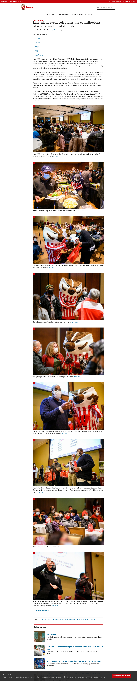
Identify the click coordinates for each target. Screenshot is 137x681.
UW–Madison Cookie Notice (96, 677)
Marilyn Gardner (54, 30)
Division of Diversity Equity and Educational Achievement (57, 619)
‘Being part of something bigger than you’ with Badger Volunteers (74, 661)
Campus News (64, 14)
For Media (88, 14)
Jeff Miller (56, 156)
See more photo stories (40, 611)
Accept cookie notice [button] (121, 676)
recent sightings (90, 619)
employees (80, 619)
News (30, 7)
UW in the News (77, 14)
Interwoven (51, 634)
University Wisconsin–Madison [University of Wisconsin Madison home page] (12, 1)
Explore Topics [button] (50, 14)
